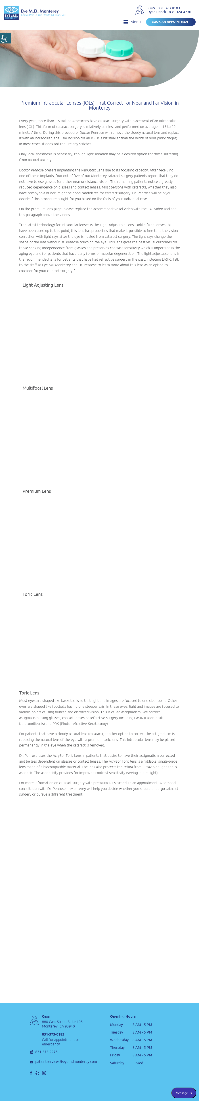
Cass (152, 8)
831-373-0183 (169, 8)
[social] (31, 1073)
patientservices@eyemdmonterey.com (63, 1062)
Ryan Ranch (157, 12)
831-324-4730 (180, 12)
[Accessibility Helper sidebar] (5, 38)
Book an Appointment (171, 22)
